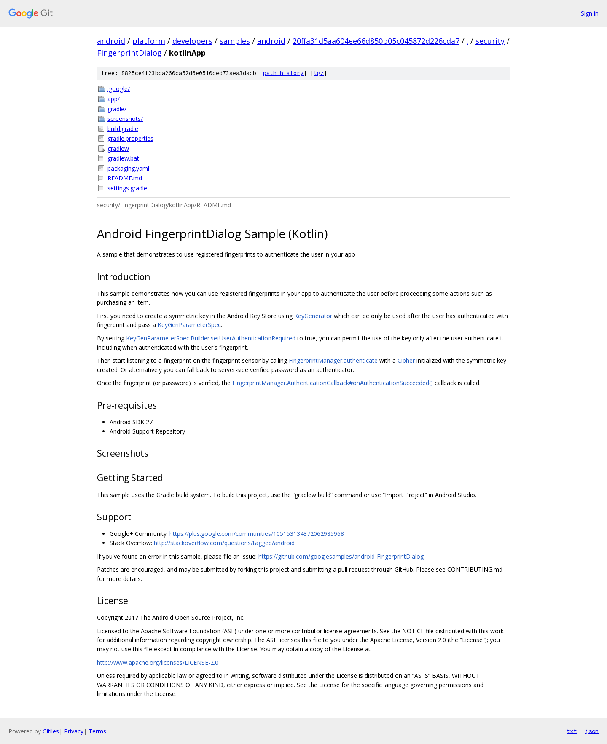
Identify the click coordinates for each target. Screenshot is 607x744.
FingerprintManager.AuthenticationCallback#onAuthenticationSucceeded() (332, 383)
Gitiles (51, 731)
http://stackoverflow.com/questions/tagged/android (224, 543)
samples (235, 41)
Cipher (406, 360)
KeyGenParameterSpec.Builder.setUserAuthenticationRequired (210, 338)
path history (283, 73)
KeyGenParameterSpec (189, 325)
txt (572, 731)
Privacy (73, 731)
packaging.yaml (128, 168)
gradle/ (116, 109)
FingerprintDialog (129, 53)
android (111, 41)
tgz (319, 73)
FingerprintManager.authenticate (333, 360)
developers (192, 41)
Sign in (590, 13)
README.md (124, 178)
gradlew (118, 149)
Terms (97, 731)
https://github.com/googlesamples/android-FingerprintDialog (341, 556)
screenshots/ (125, 119)
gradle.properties (130, 138)
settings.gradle (127, 188)
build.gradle (122, 129)
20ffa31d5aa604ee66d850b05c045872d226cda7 (376, 41)
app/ (113, 99)
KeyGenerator (313, 316)
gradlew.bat (123, 158)
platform (148, 41)
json (592, 731)
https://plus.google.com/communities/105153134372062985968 (256, 534)
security (490, 41)
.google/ (118, 89)
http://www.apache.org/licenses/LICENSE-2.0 (157, 662)
